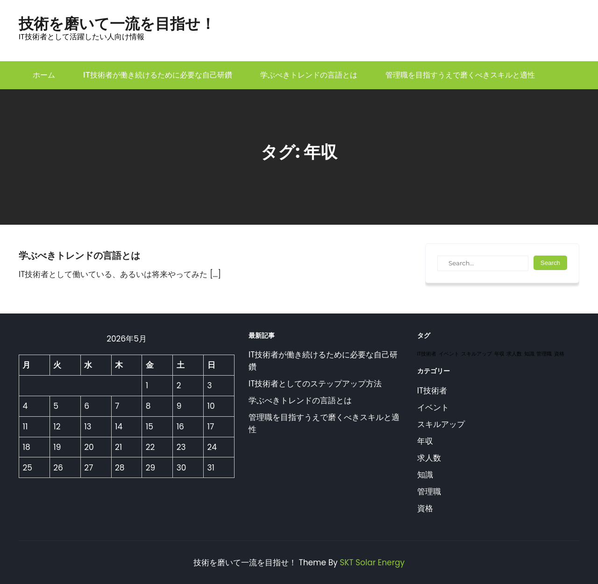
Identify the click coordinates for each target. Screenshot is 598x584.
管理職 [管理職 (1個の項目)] (544, 353)
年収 (425, 441)
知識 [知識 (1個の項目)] (529, 353)
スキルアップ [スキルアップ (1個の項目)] (476, 353)
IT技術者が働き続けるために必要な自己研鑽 (157, 75)
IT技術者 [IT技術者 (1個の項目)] (426, 353)
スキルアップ (441, 424)
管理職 (429, 491)
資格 (425, 508)
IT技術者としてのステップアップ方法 (315, 383)
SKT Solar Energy (372, 562)
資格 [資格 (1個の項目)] (559, 353)
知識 (425, 474)
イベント (433, 407)
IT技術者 (432, 390)
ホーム (44, 75)
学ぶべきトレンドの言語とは (308, 75)
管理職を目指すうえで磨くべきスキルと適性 (460, 75)
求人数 (429, 457)
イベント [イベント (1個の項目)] (449, 353)
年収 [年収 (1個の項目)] (499, 353)
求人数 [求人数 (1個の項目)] (514, 353)
